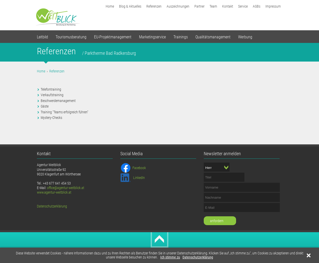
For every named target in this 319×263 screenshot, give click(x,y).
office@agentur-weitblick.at (65, 188)
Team (213, 6)
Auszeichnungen (178, 6)
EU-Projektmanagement (112, 37)
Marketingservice (152, 37)
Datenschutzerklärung (198, 257)
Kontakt (227, 6)
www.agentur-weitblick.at (54, 192)
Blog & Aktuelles (130, 6)
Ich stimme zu (170, 257)
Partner (199, 6)
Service (243, 6)
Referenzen (154, 6)
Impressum (273, 6)
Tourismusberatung (71, 37)
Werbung (245, 37)
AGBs (256, 6)
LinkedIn (139, 178)
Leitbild (42, 37)
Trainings (180, 37)
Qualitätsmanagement (213, 37)
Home (110, 6)
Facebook (139, 168)
